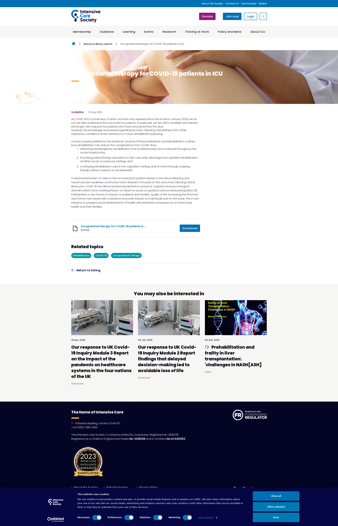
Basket (263, 3)
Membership (82, 32)
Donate (207, 16)
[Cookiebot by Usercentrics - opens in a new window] (55, 519)
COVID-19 (101, 255)
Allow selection (276, 506)
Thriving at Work (197, 32)
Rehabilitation (81, 255)
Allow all (276, 496)
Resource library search (98, 44)
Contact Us (232, 3)
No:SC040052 (176, 439)
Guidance (107, 32)
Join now (232, 16)
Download (189, 228)
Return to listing (88, 270)
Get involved (248, 3)
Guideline (77, 112)
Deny (276, 517)
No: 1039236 (137, 439)
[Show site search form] (263, 16)
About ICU (257, 32)
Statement (77, 383)
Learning (129, 32)
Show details (205, 517)
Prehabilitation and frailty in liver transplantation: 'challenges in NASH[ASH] (233, 356)
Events (149, 32)
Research (169, 32)
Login (250, 16)
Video (208, 372)
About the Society (212, 3)
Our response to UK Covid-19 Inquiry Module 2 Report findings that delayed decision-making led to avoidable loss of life (167, 359)
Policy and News (229, 32)
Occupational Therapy (126, 255)
